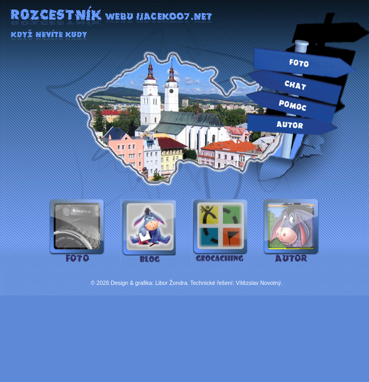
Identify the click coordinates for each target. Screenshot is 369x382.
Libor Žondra (171, 283)
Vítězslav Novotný (258, 283)
